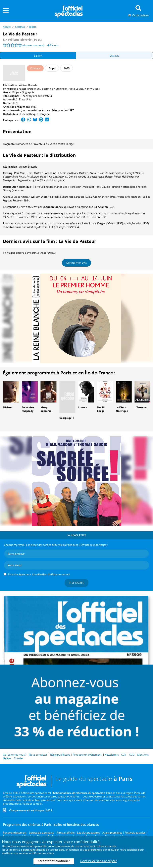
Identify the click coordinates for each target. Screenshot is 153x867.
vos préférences (92, 849)
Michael (7, 407)
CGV (123, 754)
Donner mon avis (76, 262)
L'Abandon (141, 407)
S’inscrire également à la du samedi (39, 574)
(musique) (78, 187)
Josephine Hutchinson (54, 88)
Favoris (53, 45)
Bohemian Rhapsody (28, 409)
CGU (131, 754)
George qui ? (66, 418)
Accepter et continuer (53, 861)
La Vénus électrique (122, 409)
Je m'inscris (76, 583)
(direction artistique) (115, 187)
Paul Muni (34, 88)
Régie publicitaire (60, 754)
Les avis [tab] (114, 55)
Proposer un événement (87, 754)
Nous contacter (38, 754)
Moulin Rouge (101, 409)
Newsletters (112, 754)
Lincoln (82, 407)
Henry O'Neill (92, 88)
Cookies (18, 758)
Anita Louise (76, 88)
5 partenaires (29, 849)
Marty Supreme (46, 409)
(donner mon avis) (33, 45)
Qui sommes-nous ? (14, 754)
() (28, 173)
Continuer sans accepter (98, 861)
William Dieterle (28, 85)
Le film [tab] (38, 55)
